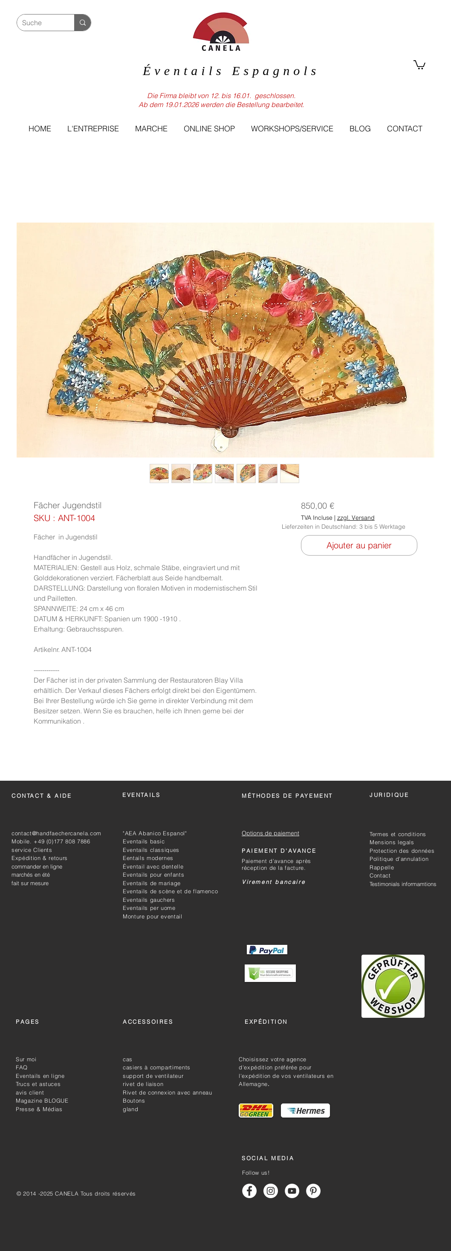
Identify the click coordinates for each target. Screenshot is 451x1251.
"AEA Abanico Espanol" (155, 833)
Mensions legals (392, 842)
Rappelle (382, 867)
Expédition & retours (40, 857)
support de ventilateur (153, 1075)
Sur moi (26, 1059)
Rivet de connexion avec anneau (167, 1092)
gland (130, 1109)
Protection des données (402, 850)
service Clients (32, 849)
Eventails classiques (151, 849)
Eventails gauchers (149, 899)
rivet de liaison (143, 1083)
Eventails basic (144, 841)
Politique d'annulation (399, 858)
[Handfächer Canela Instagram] (270, 1191)
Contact (380, 875)
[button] (209, 128)
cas (128, 1059)
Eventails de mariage (152, 883)
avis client (30, 1092)
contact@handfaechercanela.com (56, 833)
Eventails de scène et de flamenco (170, 891)
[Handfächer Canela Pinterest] (313, 1191)
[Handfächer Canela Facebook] (249, 1191)
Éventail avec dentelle (153, 866)
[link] (419, 64)
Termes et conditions (398, 834)
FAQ (22, 1067)
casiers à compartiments (157, 1067)
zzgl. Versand (356, 517)
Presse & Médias (39, 1109)
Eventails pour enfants (153, 874)
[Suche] (39, 22)
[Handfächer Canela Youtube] (292, 1191)
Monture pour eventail (152, 916)
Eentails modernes (148, 857)
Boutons (134, 1100)
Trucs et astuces (38, 1083)
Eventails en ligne (40, 1075)
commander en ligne (37, 866)
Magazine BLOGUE (42, 1100)
